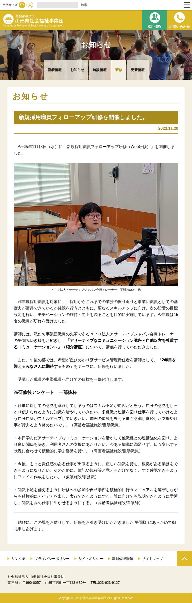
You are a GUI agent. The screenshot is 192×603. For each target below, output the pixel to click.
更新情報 (138, 70)
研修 (118, 70)
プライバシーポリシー (52, 559)
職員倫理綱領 (122, 559)
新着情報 (55, 70)
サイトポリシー (90, 559)
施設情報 (100, 70)
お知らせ (77, 70)
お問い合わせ (179, 27)
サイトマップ (152, 559)
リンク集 (19, 559)
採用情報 (155, 27)
